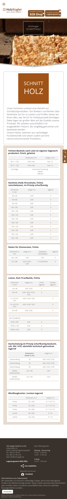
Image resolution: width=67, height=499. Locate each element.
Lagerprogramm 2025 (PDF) (17, 461)
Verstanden (7, 492)
